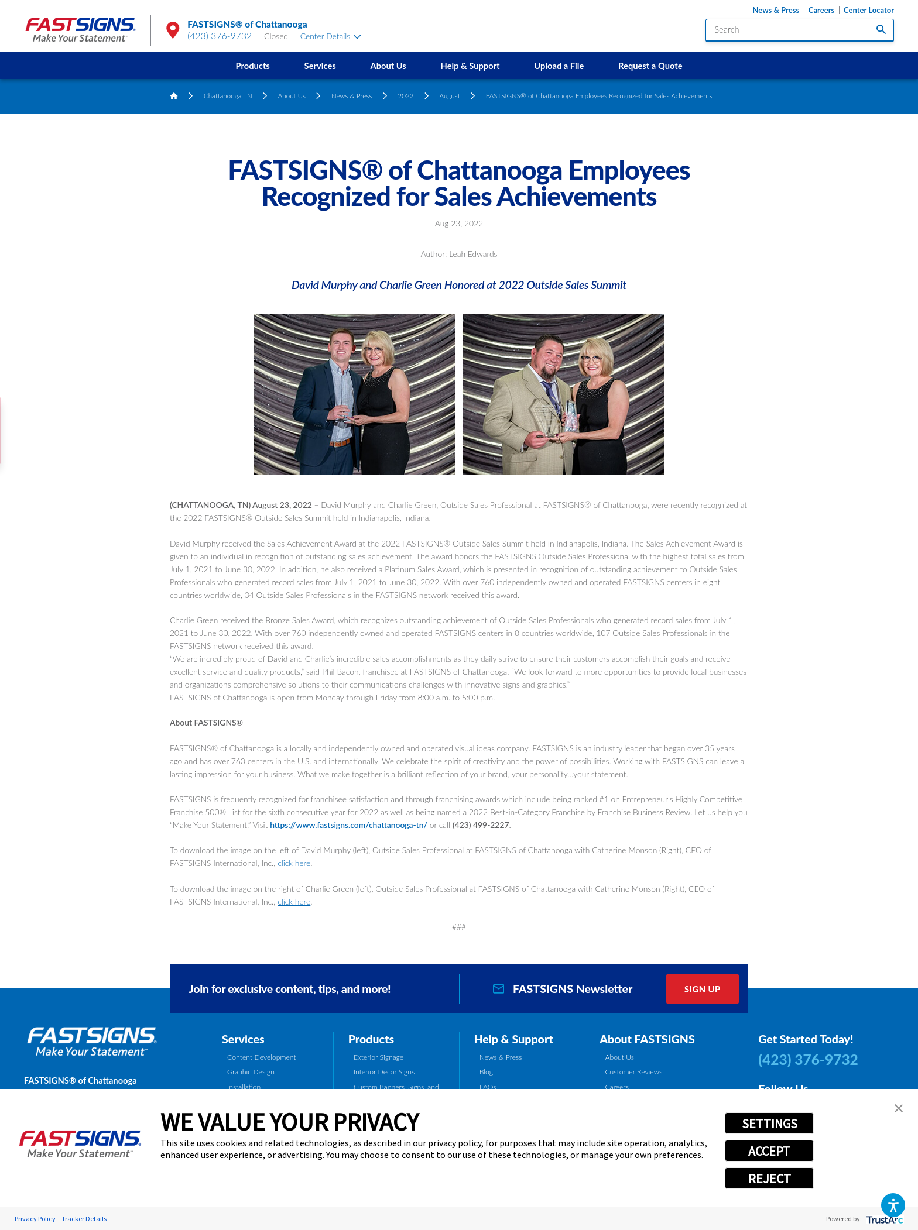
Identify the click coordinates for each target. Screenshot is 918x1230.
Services (320, 65)
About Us (388, 65)
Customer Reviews (633, 1071)
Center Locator (869, 10)
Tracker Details (84, 1218)
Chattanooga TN (228, 95)
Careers (821, 10)
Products (253, 65)
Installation (244, 1087)
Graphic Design (251, 1071)
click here (294, 863)
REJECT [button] (769, 1178)
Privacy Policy (35, 1218)
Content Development (261, 1057)
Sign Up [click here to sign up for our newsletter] (702, 989)
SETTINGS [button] (769, 1123)
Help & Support (470, 65)
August (449, 95)
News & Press (775, 10)
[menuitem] (252, 65)
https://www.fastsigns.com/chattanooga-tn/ (348, 825)
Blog (486, 1071)
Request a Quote (650, 65)
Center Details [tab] (330, 36)
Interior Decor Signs (384, 1071)
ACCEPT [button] (769, 1151)
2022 (405, 95)
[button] (893, 1205)
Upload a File (559, 65)
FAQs (487, 1087)
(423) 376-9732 (219, 35)
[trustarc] (884, 1218)
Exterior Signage (378, 1057)
